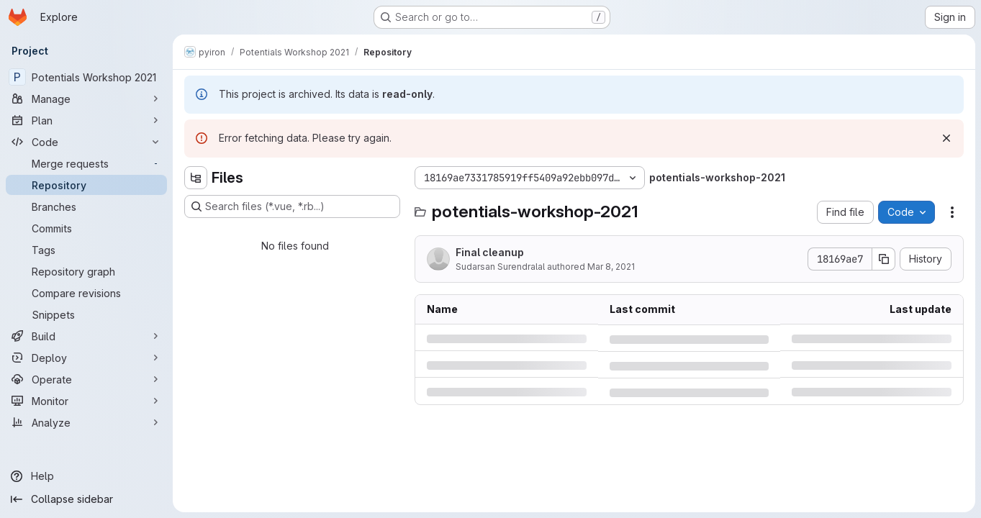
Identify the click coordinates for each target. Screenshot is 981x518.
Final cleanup (490, 252)
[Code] (86, 142)
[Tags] (86, 250)
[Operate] (86, 379)
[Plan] (86, 120)
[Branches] (86, 206)
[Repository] (86, 185)
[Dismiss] (946, 138)
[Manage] (86, 98)
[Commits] (86, 228)
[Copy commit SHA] (883, 259)
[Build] (86, 336)
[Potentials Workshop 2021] (86, 77)
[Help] (86, 476)
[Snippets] (86, 314)
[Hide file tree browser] (195, 177)
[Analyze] (86, 422)
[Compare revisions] (86, 293)
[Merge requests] (86, 163)
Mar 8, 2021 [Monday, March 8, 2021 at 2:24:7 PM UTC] (611, 266)
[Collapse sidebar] (86, 499)
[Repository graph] (86, 271)
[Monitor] (86, 401)
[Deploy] (86, 357)
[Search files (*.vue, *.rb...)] (292, 206)
